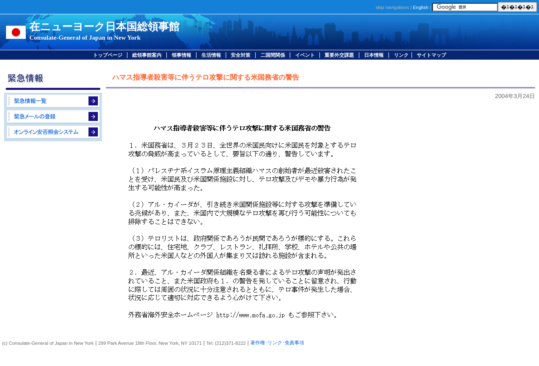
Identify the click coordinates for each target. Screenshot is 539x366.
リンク (401, 55)
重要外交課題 (339, 55)
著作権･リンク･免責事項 (277, 342)
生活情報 (211, 55)
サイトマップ (431, 55)
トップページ (107, 55)
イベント (305, 55)
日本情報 (374, 55)
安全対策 (240, 55)
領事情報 (181, 55)
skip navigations (392, 7)
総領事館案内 (146, 55)
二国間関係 (273, 55)
